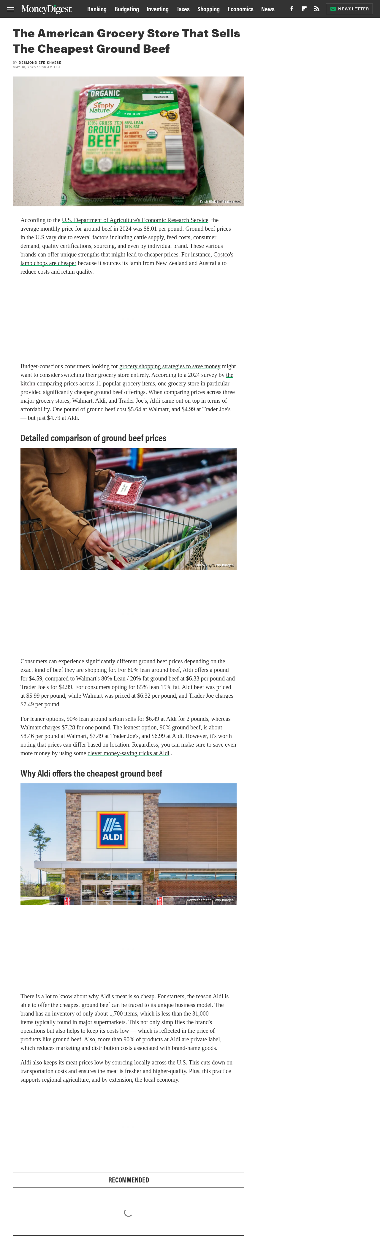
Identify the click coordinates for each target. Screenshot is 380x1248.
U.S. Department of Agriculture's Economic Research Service (135, 220)
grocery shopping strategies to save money (169, 366)
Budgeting (127, 8)
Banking (97, 8)
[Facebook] (292, 10)
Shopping (208, 8)
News (268, 8)
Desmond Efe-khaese (40, 62)
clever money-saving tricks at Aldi (128, 753)
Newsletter (349, 9)
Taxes (183, 8)
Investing (158, 8)
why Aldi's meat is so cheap (121, 996)
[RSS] (317, 10)
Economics (241, 8)
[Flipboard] (304, 10)
